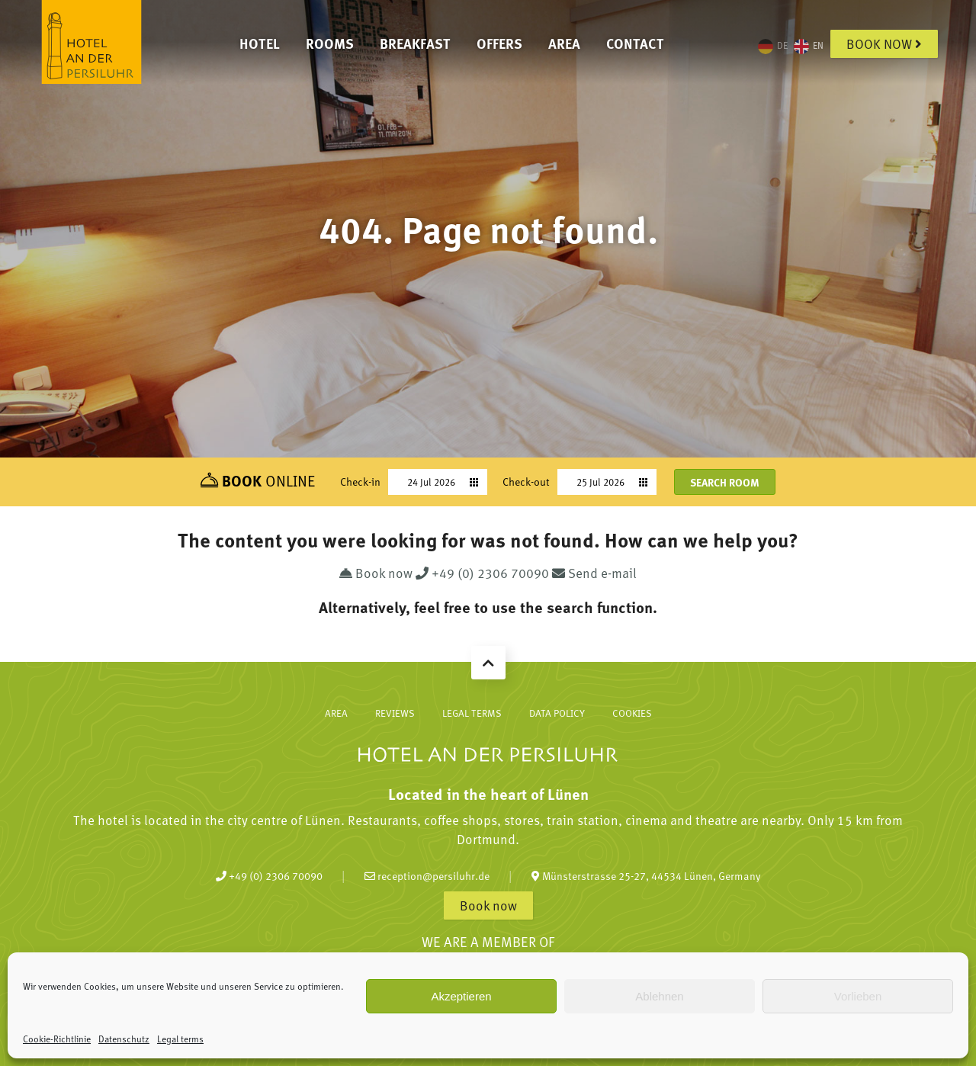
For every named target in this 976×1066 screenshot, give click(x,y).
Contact (635, 43)
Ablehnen (659, 996)
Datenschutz (123, 1038)
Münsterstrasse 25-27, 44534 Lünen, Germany (646, 875)
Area (564, 43)
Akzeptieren (461, 996)
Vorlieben (858, 996)
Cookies (632, 713)
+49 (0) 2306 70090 (484, 573)
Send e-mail (594, 573)
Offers (499, 43)
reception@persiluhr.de (427, 875)
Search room (724, 482)
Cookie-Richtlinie (57, 1038)
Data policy (557, 713)
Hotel (259, 43)
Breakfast (415, 43)
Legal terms (180, 1038)
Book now (884, 43)
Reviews (395, 713)
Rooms (330, 43)
